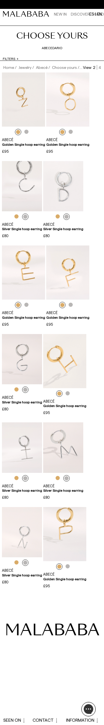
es (91, 13)
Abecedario (52, 48)
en (99, 13)
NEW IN (60, 14)
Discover (80, 14)
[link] (27, 14)
